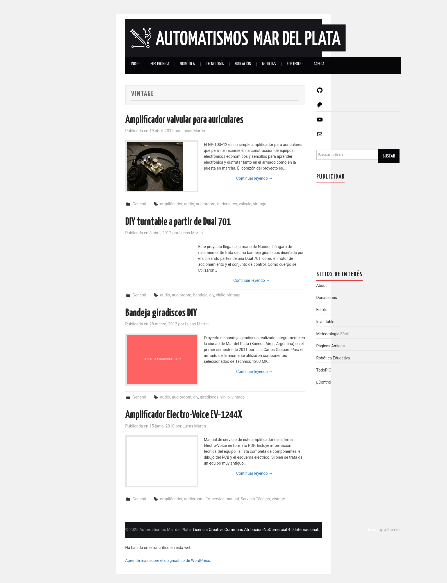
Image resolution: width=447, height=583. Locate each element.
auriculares (227, 204)
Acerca (319, 64)
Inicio (135, 64)
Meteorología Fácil (332, 334)
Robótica (187, 64)
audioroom (205, 204)
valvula (245, 204)
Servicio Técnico (255, 499)
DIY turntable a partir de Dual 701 (178, 222)
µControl (323, 382)
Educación (243, 64)
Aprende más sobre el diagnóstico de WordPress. (168, 560)
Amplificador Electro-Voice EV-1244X (183, 415)
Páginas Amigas (330, 346)
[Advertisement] (358, 223)
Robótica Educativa (333, 358)
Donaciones (326, 297)
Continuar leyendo (254, 178)
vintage (259, 204)
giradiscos (209, 397)
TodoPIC (323, 370)
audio (189, 204)
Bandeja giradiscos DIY (161, 313)
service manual (225, 499)
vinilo (221, 295)
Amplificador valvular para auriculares (184, 120)
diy (211, 295)
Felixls (321, 309)
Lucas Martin (193, 131)
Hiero (373, 529)
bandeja (200, 295)
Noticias (269, 64)
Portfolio (295, 64)
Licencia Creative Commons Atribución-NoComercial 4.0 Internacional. (256, 529)
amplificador (171, 204)
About (321, 285)
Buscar (389, 156)
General (139, 204)
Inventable (325, 321)
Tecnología (215, 64)
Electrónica (160, 64)
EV (207, 499)
